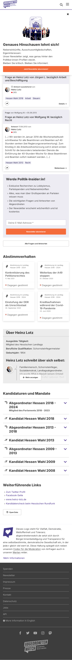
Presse (7, 588)
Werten (17, 552)
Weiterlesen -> (60, 168)
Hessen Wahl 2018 (14, 98)
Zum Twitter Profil (15, 492)
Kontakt (7, 594)
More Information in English (19, 620)
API (5, 614)
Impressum (9, 581)
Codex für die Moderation (27, 549)
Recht (27, 162)
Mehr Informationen (14, 558)
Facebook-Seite (14, 495)
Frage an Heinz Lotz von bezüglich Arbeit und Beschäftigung (35, 79)
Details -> (63, 104)
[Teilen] (7, 103)
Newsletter (9, 575)
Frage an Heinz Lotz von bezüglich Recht (33, 119)
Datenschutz (10, 601)
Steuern (36, 98)
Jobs (5, 607)
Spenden (8, 569)
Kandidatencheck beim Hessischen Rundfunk (30, 503)
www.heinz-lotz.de (16, 499)
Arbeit (28, 98)
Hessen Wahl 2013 (14, 162)
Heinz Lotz (16, 89)
